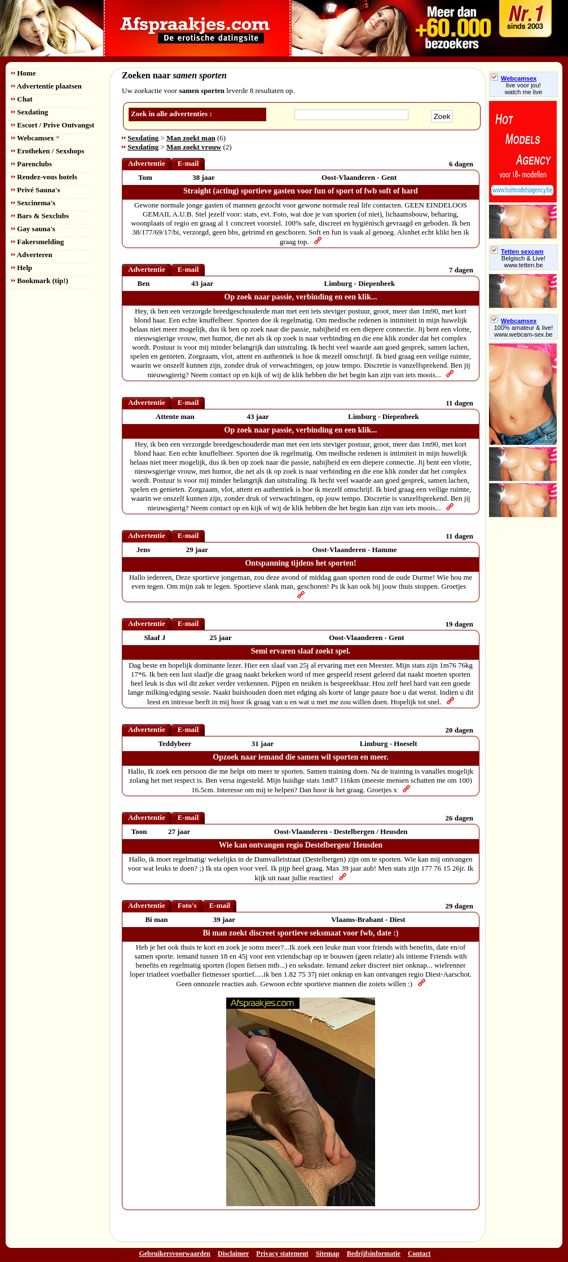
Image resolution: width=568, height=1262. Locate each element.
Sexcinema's (33, 202)
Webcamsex (35, 138)
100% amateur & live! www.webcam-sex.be (523, 331)
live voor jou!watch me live (524, 88)
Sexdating (29, 112)
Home (23, 73)
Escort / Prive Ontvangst (52, 125)
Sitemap (328, 1253)
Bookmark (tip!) (39, 280)
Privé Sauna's (35, 190)
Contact (419, 1253)
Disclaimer (233, 1253)
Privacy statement (282, 1253)
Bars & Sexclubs (40, 215)
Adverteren (31, 254)
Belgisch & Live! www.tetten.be (523, 261)
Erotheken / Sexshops (47, 151)
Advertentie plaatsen (46, 86)
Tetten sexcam (517, 251)
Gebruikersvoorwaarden (174, 1253)
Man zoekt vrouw (193, 147)
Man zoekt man (190, 138)
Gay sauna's (33, 228)
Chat (22, 99)
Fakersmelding (37, 241)
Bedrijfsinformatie (373, 1253)
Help (21, 267)
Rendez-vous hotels (44, 177)
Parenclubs (31, 164)
